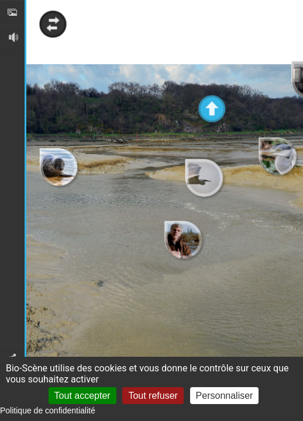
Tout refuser (152, 396)
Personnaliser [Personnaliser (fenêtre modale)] (224, 396)
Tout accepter (82, 396)
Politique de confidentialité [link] (47, 410)
